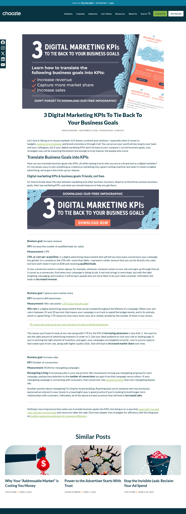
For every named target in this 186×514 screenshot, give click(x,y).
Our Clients (106, 14)
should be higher (115, 379)
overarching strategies (49, 143)
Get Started (101, 3)
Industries (92, 14)
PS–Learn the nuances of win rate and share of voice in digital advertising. (69, 324)
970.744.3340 (87, 3)
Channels (80, 14)
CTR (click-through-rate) (75, 303)
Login (111, 3)
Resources (120, 14)
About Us (133, 14)
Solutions (68, 14)
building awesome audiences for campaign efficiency (59, 415)
